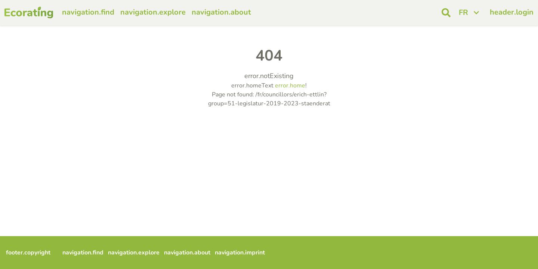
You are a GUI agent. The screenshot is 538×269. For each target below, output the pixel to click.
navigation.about (221, 12)
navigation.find (88, 12)
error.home (290, 85)
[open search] (446, 12)
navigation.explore (153, 12)
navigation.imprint (240, 252)
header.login (512, 12)
